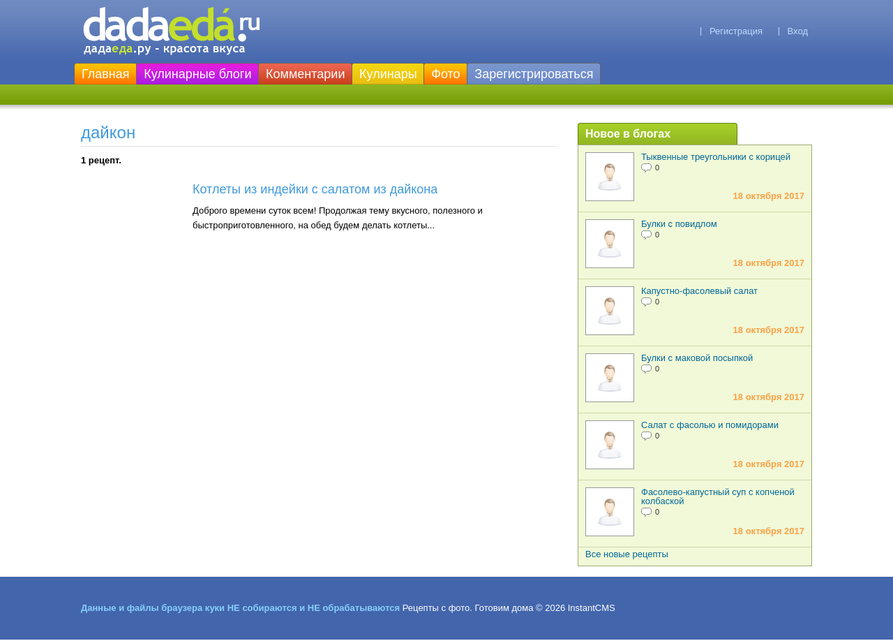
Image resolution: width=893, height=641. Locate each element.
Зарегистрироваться (533, 74)
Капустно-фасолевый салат (699, 291)
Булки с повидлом (679, 224)
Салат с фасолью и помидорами (710, 425)
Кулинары (388, 74)
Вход (798, 31)
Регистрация (736, 31)
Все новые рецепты (626, 554)
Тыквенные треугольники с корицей (715, 157)
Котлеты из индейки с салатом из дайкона (315, 189)
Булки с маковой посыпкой (697, 358)
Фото (445, 74)
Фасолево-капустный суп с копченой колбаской (718, 496)
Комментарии (305, 74)
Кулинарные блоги (197, 74)
